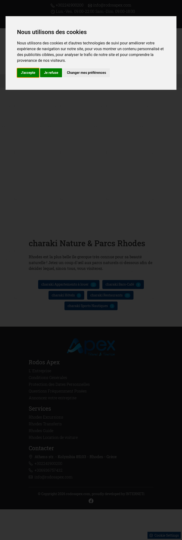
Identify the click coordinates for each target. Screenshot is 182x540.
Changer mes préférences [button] (86, 73)
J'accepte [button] (28, 73)
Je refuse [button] (51, 73)
